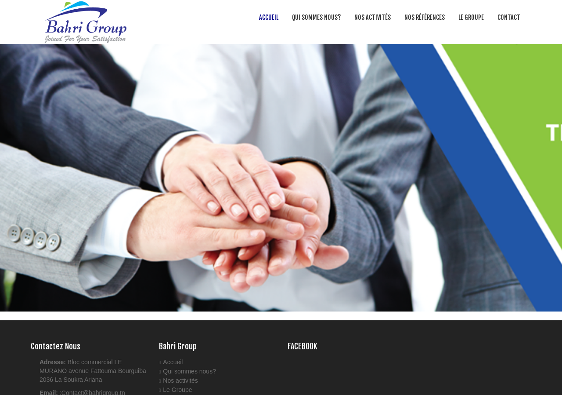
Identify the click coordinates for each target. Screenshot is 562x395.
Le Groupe (471, 17)
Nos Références (424, 17)
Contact (508, 17)
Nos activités (372, 17)
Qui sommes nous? (316, 17)
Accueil (268, 17)
